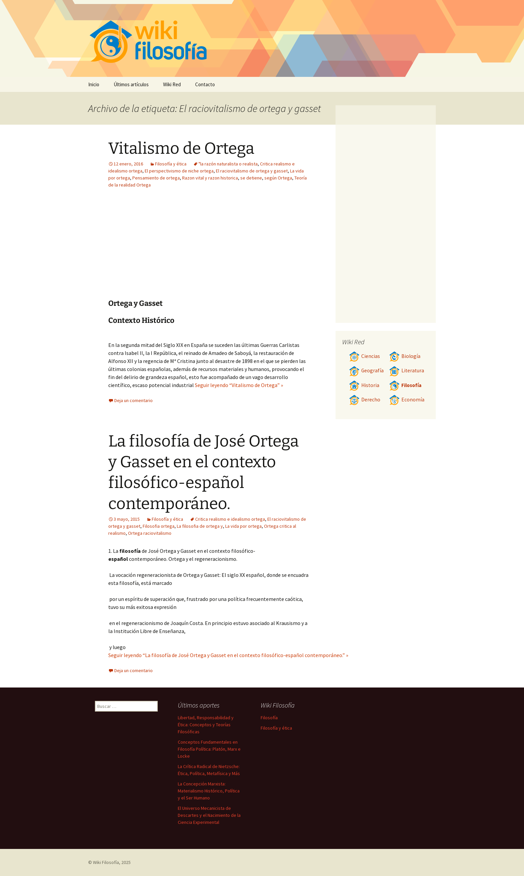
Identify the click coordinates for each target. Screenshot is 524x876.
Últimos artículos (131, 84)
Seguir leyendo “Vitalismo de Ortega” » (239, 385)
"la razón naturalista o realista (228, 164)
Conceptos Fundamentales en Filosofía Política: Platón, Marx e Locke (209, 749)
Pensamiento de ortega (156, 178)
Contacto (205, 84)
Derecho (364, 399)
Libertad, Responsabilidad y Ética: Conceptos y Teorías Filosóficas (206, 725)
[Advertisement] (168, 248)
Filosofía (405, 385)
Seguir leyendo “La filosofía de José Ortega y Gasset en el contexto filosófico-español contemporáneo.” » (228, 655)
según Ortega (278, 178)
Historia (364, 385)
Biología (404, 356)
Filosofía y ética (170, 164)
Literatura (406, 370)
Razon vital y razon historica (210, 178)
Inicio (93, 84)
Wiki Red (172, 84)
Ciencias (364, 356)
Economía (406, 399)
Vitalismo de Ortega (181, 148)
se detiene (251, 178)
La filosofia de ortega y (200, 526)
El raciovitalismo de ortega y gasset (252, 171)
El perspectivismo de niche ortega (179, 171)
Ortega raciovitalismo (149, 533)
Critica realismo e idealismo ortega (230, 519)
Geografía (366, 370)
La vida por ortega (243, 526)
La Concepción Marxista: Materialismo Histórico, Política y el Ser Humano (209, 791)
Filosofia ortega (158, 526)
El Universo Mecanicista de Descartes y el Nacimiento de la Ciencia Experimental (209, 815)
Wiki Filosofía (106, 862)
